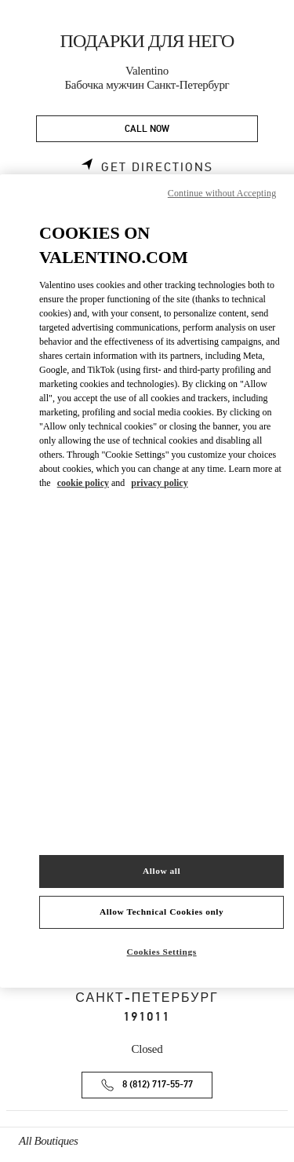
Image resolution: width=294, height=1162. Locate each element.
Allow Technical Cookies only (161, 911)
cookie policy (83, 482)
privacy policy (159, 482)
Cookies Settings (162, 951)
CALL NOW (147, 129)
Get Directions (157, 167)
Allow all (161, 870)
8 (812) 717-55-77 (157, 1085)
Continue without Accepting (222, 193)
